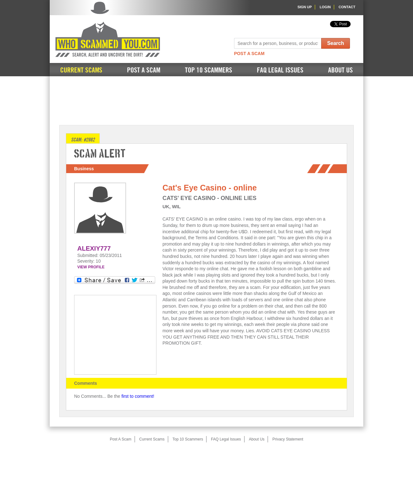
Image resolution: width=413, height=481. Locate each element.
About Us (340, 70)
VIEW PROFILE (91, 267)
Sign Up (304, 7)
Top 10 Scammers (208, 70)
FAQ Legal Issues (280, 70)
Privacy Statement (287, 439)
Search (335, 43)
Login (325, 7)
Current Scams (81, 70)
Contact (347, 7)
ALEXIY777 (94, 248)
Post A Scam (249, 53)
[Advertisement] (206, 100)
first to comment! (137, 396)
